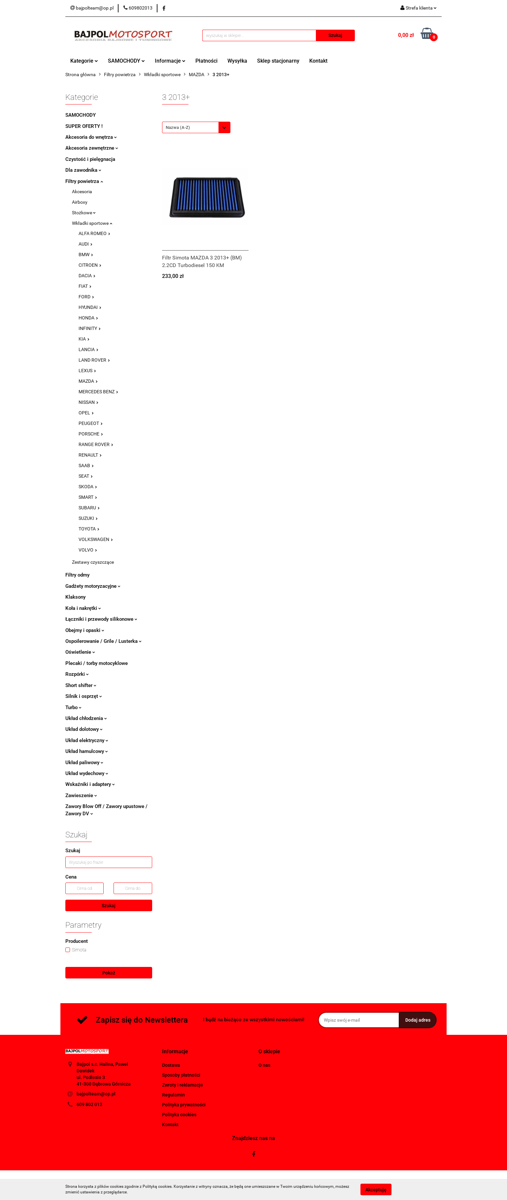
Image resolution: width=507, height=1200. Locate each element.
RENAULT (90, 455)
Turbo (73, 707)
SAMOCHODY (126, 61)
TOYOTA (89, 528)
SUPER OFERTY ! (84, 126)
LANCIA (88, 349)
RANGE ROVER (96, 444)
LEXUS (87, 370)
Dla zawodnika (83, 170)
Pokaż (108, 972)
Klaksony (75, 597)
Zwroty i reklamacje (182, 1085)
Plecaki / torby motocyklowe (96, 663)
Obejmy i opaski (84, 630)
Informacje (170, 61)
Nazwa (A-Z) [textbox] (178, 127)
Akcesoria (82, 191)
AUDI (85, 244)
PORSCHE (91, 433)
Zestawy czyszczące (93, 562)
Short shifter (80, 685)
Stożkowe (84, 212)
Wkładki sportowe (92, 223)
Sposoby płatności (181, 1075)
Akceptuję (376, 1189)
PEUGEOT (91, 423)
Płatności (206, 61)
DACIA (87, 275)
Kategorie (84, 61)
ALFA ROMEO (94, 233)
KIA (84, 339)
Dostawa (171, 1065)
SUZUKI (88, 518)
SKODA (88, 486)
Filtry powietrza (84, 181)
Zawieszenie (81, 795)
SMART (88, 497)
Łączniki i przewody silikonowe (101, 619)
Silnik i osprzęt (83, 696)
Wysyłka (237, 61)
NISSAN (88, 402)
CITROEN (90, 265)
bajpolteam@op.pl (96, 1093)
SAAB (86, 465)
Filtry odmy (77, 575)
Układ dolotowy (84, 729)
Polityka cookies (179, 1114)
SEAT (86, 476)
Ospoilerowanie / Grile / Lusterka (103, 641)
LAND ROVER (94, 360)
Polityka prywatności (184, 1104)
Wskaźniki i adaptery (90, 784)
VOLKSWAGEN (96, 539)
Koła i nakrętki (83, 608)
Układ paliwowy (84, 762)
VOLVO (88, 550)
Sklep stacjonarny (278, 61)
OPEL (86, 412)
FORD (86, 296)
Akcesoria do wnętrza (91, 137)
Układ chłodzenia (86, 718)
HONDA (88, 317)
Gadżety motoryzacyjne (92, 586)
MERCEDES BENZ (98, 391)
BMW (86, 254)
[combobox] (196, 127)
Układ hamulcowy (86, 751)
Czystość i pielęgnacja (90, 159)
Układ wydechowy (86, 773)
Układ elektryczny (86, 740)
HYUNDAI (90, 307)
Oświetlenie (80, 652)
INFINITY (90, 328)
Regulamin (173, 1094)
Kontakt (318, 61)
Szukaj (109, 905)
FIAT (85, 286)
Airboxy (79, 202)
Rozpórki (77, 674)
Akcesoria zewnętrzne (91, 148)
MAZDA (88, 381)
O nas (264, 1065)
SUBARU (89, 507)
